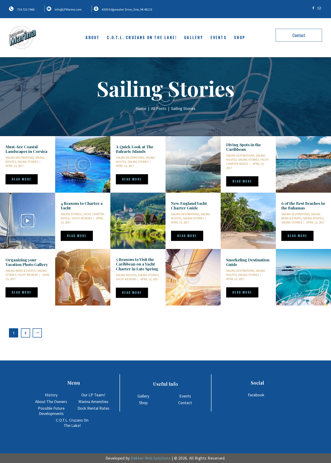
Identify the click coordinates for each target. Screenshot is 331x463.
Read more (21, 179)
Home (141, 108)
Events (185, 396)
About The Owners (51, 401)
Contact (298, 35)
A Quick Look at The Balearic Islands (134, 149)
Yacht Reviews (81, 218)
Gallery (143, 396)
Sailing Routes (313, 218)
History (51, 394)
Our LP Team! (93, 394)
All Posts (158, 108)
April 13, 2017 (14, 166)
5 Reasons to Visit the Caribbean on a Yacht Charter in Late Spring (137, 264)
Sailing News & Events (300, 216)
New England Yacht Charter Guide (189, 205)
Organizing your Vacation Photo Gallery (27, 262)
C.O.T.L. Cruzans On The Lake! (72, 422)
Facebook (256, 394)
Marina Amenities (93, 401)
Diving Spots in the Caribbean (243, 147)
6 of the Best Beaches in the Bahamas (303, 205)
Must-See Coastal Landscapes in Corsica (26, 149)
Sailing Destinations (20, 158)
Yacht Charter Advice (247, 162)
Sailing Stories (27, 162)
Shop (143, 402)
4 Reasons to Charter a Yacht (82, 205)
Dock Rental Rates (93, 408)
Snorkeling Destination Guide (247, 262)
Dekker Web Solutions (151, 458)
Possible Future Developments (51, 411)
